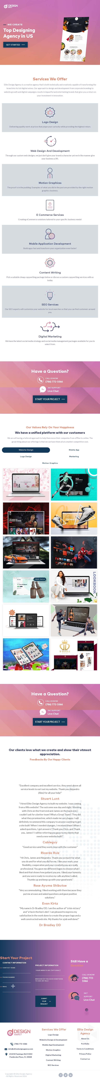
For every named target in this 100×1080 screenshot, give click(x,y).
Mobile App (74, 450)
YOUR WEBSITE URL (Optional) (48, 970)
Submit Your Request (44, 1001)
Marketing (74, 457)
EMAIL (5, 987)
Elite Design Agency (24, 1074)
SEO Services (53, 1065)
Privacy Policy (85, 1054)
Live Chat (54, 389)
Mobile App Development (53, 1045)
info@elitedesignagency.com (18, 1049)
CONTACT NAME (9, 968)
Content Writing (53, 1060)
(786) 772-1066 (54, 380)
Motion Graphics (50, 463)
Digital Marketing (53, 1055)
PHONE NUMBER (9, 977)
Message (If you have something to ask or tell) (49, 980)
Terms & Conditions (85, 1049)
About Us (85, 1038)
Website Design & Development (53, 1040)
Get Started (13, 44)
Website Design (26, 450)
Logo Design (26, 457)
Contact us (85, 1059)
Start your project (47, 399)
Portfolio (85, 1044)
